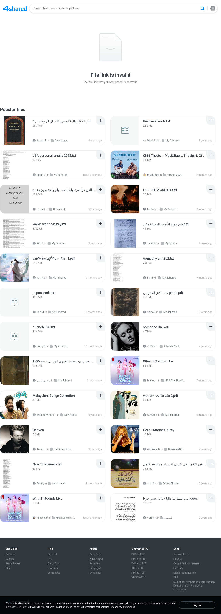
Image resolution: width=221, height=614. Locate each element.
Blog (8, 568)
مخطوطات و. (42, 380)
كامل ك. (39, 209)
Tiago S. (39, 449)
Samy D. (39, 346)
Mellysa (149, 209)
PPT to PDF (138, 572)
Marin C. (39, 174)
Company (95, 554)
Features (53, 568)
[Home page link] (15, 8)
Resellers (95, 563)
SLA (175, 577)
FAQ (50, 558)
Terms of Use (181, 554)
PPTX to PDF (138, 558)
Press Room (13, 563)
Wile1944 (150, 140)
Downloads (59, 140)
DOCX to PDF (138, 563)
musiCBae (151, 174)
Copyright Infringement (187, 563)
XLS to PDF (137, 568)
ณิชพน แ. (150, 414)
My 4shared (170, 140)
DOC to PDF (138, 554)
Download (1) (174, 449)
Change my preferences (122, 607)
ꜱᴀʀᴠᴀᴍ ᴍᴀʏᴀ (172, 174)
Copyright (95, 568)
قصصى (166, 517)
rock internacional (62, 449)
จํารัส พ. (149, 346)
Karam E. (40, 140)
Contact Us (54, 572)
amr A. (149, 483)
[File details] (14, 130)
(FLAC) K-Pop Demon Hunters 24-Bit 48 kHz (173, 380)
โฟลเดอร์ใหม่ (169, 346)
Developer (95, 572)
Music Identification (184, 572)
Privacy (177, 558)
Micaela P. (40, 517)
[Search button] (202, 8)
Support (52, 554)
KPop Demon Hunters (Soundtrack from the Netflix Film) (64, 517)
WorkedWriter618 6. (45, 414)
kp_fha (39, 277)
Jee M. (38, 312)
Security (178, 568)
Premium (11, 554)
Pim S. (38, 243)
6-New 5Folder (169, 483)
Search (10, 558)
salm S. (149, 312)
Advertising (96, 558)
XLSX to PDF (138, 577)
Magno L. (150, 380)
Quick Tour (54, 563)
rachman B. (151, 449)
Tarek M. (150, 243)
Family (149, 277)
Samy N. (150, 517)
